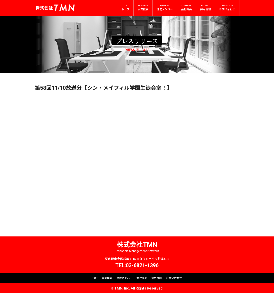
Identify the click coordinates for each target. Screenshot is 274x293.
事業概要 (107, 277)
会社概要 (141, 277)
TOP (95, 277)
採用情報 (156, 277)
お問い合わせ (174, 277)
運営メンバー (124, 277)
